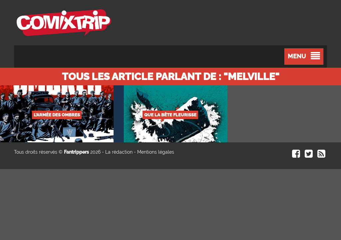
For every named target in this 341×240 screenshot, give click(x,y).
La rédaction (119, 152)
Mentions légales (155, 152)
